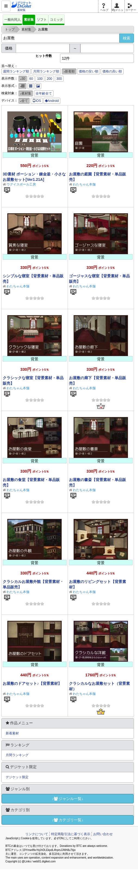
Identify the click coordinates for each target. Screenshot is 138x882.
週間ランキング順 (16, 71)
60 (31, 79)
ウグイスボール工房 (21, 184)
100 (40, 79)
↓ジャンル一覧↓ (67, 798)
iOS (36, 101)
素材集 (29, 20)
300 (59, 79)
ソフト (42, 20)
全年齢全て (44, 93)
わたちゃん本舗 (84, 184)
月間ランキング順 (46, 71)
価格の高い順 (112, 71)
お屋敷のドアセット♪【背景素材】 (32, 683)
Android (52, 101)
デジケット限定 (17, 777)
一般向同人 (12, 20)
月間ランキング (17, 755)
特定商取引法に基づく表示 (70, 834)
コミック (56, 20)
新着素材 (12, 733)
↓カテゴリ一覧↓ (67, 820)
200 (49, 79)
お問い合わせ (103, 834)
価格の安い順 (88, 71)
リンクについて (36, 834)
